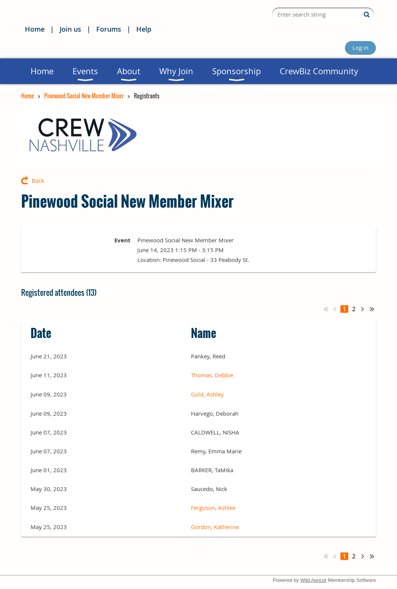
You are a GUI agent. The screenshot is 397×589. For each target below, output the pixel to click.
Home (35, 29)
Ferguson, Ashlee (213, 507)
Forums (108, 29)
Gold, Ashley (207, 394)
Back (38, 180)
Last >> (372, 309)
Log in (360, 47)
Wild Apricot (313, 580)
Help (143, 29)
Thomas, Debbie (212, 375)
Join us (70, 29)
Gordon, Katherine (215, 527)
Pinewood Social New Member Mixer (84, 96)
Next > (363, 309)
